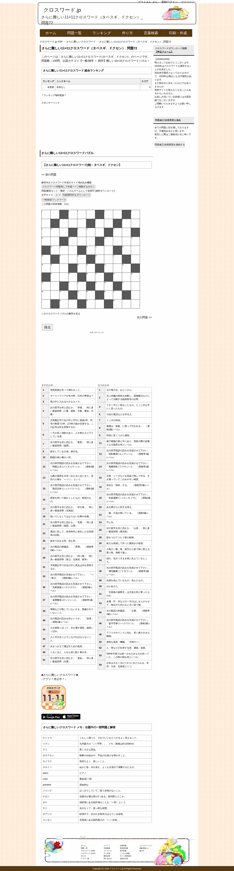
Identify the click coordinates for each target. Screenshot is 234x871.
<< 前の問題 (48, 174)
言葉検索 (151, 33)
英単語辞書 (124, 848)
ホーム (50, 33)
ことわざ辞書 (125, 853)
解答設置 (107, 856)
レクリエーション (145, 845)
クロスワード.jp (62, 10)
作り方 (127, 33)
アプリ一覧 (85, 858)
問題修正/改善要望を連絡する (170, 144)
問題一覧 (74, 33)
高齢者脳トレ (144, 848)
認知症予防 (124, 858)
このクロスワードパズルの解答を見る (60, 313)
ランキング (101, 33)
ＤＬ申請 (107, 853)
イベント (107, 845)
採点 (47, 327)
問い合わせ (108, 858)
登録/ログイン (169, 1)
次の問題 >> (144, 317)
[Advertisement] (96, 127)
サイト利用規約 (125, 856)
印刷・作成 (178, 33)
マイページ (187, 1)
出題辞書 (123, 845)
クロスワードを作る (88, 853)
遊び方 (141, 851)
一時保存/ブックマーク (54, 199)
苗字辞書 (123, 851)
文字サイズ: (47, 195)
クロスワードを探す (88, 851)
